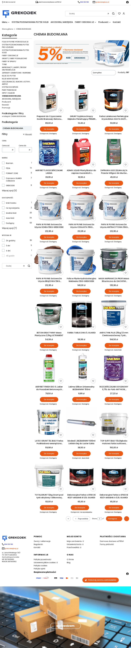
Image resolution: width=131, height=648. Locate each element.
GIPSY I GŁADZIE (8, 93)
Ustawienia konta (74, 544)
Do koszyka (49, 129)
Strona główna (7, 29)
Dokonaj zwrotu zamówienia (100, 580)
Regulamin (38, 544)
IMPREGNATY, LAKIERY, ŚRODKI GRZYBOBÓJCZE (14, 68)
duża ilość (10, 218)
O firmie (70, 559)
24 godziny (10, 240)
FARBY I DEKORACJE (10, 55)
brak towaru (11, 203)
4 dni (8, 250)
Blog (68, 562)
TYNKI (4, 64)
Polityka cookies (40, 565)
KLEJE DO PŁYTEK (9, 76)
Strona (94, 519)
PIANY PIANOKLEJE (9, 90)
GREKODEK (10, 185)
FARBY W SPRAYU (9, 61)
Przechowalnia (73, 547)
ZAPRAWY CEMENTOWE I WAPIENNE (16, 73)
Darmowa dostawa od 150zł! (112, 541)
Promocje (6, 108)
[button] (113, 13)
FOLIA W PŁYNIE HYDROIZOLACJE (15, 42)
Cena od (5, 145)
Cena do (22, 145)
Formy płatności (107, 544)
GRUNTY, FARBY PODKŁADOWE (14, 58)
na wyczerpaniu (13, 208)
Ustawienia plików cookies (45, 562)
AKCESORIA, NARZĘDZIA (11, 99)
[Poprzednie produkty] (81, 518)
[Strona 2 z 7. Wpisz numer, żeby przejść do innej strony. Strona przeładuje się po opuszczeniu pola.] (100, 518)
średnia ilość (11, 213)
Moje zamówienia (74, 541)
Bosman (9, 163)
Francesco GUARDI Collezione (14, 179)
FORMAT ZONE (12, 173)
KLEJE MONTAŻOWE (10, 78)
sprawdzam (65, 626)
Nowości (5, 105)
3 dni (8, 245)
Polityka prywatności (42, 559)
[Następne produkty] (114, 518)
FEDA (8, 168)
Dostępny (10, 223)
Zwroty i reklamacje (42, 541)
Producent (6, 102)
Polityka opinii (39, 568)
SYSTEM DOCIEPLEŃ (10, 87)
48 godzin (10, 256)
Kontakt (37, 547)
